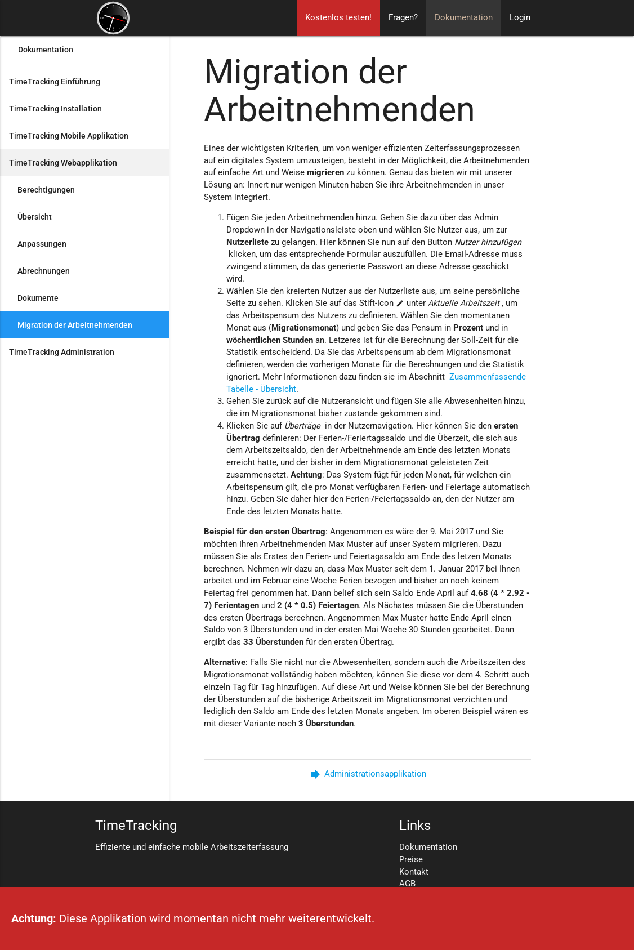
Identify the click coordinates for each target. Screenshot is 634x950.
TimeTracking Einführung (54, 81)
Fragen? (403, 18)
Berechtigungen (46, 189)
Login (520, 18)
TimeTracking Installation (55, 108)
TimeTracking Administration (61, 351)
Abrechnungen (43, 270)
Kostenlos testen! (338, 18)
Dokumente (38, 297)
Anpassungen (41, 243)
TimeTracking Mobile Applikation (68, 135)
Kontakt (413, 872)
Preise (411, 859)
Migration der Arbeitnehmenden (74, 324)
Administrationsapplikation (367, 774)
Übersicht (34, 216)
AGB (407, 884)
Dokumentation (464, 18)
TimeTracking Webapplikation (63, 162)
